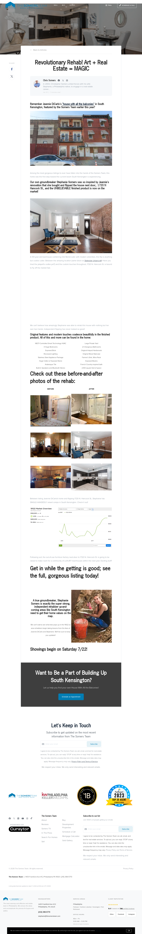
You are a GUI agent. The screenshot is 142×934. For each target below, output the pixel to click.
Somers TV (46, 828)
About (44, 820)
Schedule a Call (69, 832)
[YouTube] (23, 818)
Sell (56, 5)
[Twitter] (14, 818)
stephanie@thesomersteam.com (49, 916)
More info (98, 930)
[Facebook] (10, 818)
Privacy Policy (128, 869)
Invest (72, 5)
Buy (63, 5)
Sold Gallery (67, 840)
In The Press (47, 833)
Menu (108, 5)
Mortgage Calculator (70, 836)
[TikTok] (31, 818)
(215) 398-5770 (44, 912)
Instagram (131, 914)
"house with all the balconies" (78, 104)
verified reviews (127, 909)
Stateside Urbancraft (93, 260)
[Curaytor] (20, 831)
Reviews (45, 824)
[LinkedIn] (18, 818)
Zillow (112, 914)
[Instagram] (27, 818)
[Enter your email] (66, 744)
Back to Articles (40, 50)
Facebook (121, 914)
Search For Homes (49, 837)
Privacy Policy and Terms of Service (84, 761)
